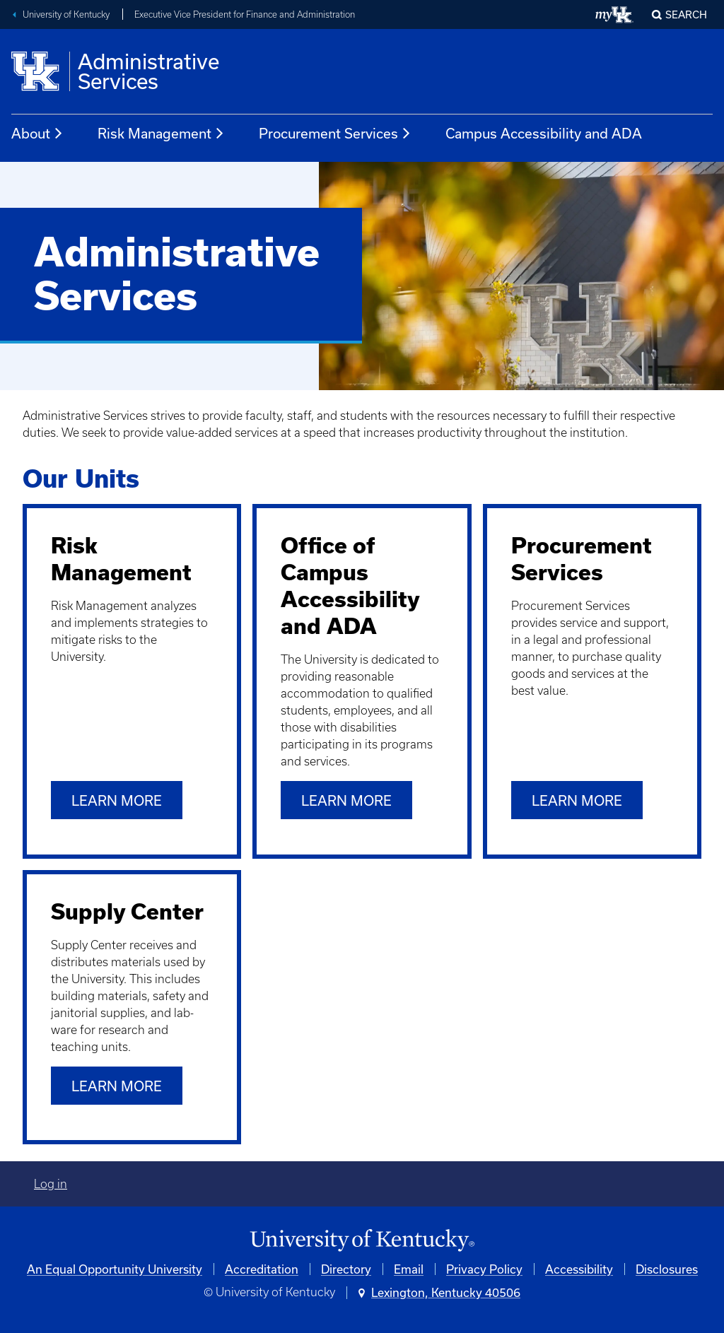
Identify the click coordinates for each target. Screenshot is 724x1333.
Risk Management (161, 133)
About (37, 133)
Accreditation (261, 1269)
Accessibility (579, 1269)
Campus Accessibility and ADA (543, 133)
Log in (50, 1184)
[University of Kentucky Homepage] (362, 1240)
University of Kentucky (66, 14)
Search (686, 14)
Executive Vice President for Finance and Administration (244, 14)
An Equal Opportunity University (114, 1269)
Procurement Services (335, 133)
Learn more (116, 800)
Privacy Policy (484, 1269)
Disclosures (667, 1269)
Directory (346, 1269)
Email (409, 1269)
